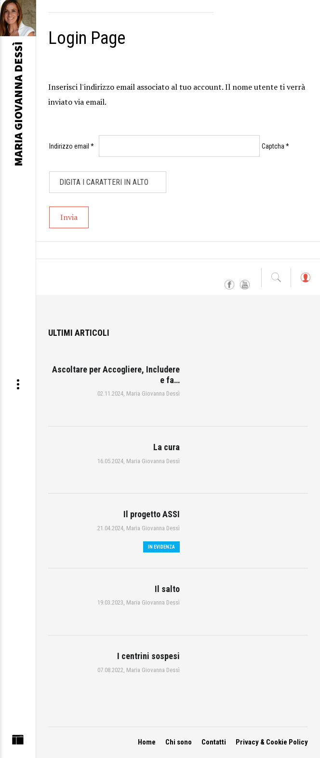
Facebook (229, 285)
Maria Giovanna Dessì (153, 393)
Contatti (213, 742)
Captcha (275, 146)
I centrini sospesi (148, 656)
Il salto (167, 589)
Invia (69, 217)
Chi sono (178, 742)
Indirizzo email (71, 146)
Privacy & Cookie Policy (272, 742)
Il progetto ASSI (151, 514)
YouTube (245, 285)
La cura (166, 447)
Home (147, 742)
